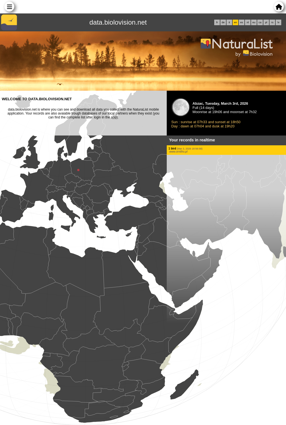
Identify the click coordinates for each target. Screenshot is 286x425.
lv (279, 22)
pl (266, 22)
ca (260, 22)
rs (272, 22)
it (229, 22)
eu (253, 22)
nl (248, 22)
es (241, 22)
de (223, 22)
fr (217, 22)
